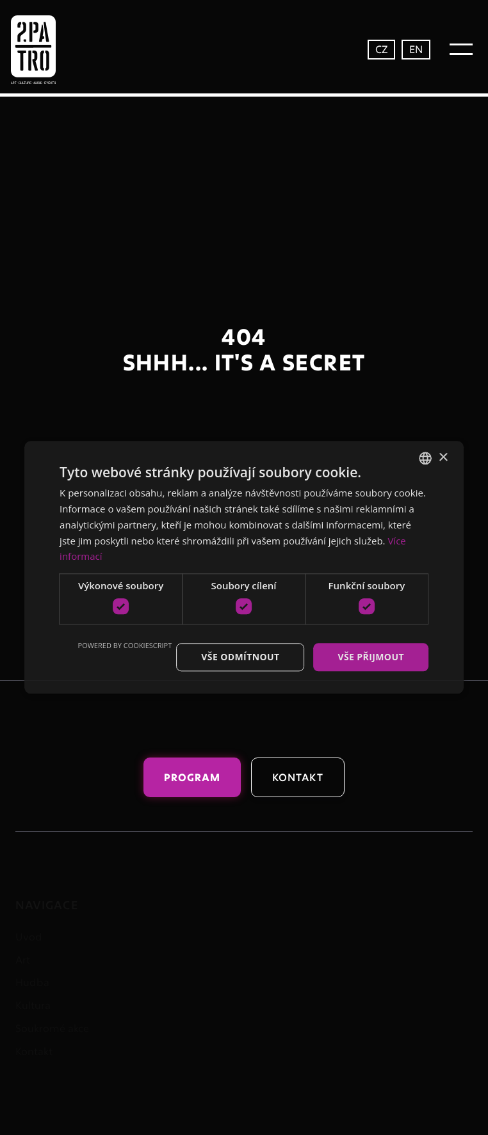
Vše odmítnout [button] (240, 657)
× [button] (443, 458)
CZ (381, 49)
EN (416, 49)
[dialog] (244, 567)
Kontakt (298, 777)
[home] (60, 49)
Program (192, 777)
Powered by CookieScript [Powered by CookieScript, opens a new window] (125, 645)
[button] (461, 49)
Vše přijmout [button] (370, 657)
